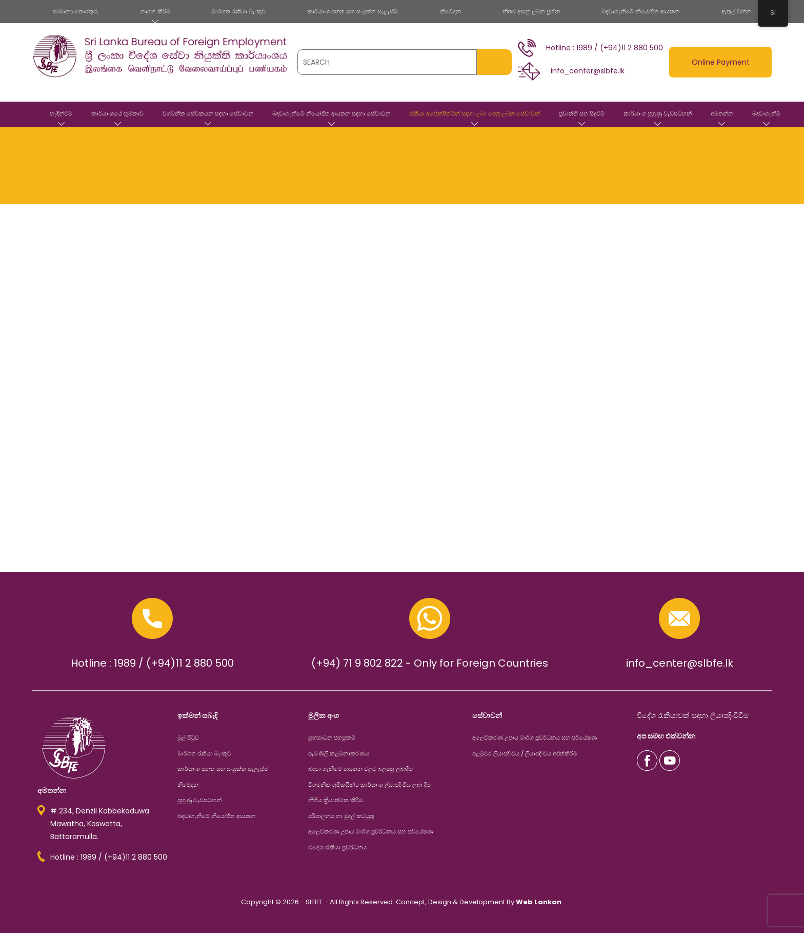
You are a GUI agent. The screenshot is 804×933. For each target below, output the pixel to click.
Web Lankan (538, 902)
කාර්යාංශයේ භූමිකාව (117, 113)
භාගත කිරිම (155, 11)
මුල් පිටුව (27, 114)
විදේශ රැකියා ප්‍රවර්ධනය (337, 847)
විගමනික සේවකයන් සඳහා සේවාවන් (208, 113)
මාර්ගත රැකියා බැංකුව (239, 11)
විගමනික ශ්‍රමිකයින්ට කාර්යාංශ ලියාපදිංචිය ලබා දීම (369, 785)
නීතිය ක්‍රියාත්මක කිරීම (335, 800)
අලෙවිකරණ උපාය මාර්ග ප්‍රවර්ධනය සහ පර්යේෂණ (370, 831)
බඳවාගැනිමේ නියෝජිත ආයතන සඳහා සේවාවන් (331, 113)
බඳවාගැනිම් (766, 113)
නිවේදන (450, 11)
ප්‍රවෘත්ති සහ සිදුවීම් (582, 113)
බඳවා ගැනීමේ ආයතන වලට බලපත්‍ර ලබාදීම (360, 769)
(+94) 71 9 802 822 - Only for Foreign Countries (429, 663)
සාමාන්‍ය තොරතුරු (75, 11)
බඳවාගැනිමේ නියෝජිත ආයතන (640, 11)
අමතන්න (722, 113)
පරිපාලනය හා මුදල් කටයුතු (341, 816)
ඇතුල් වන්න (736, 11)
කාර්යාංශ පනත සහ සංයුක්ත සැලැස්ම (352, 11)
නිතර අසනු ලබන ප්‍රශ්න (531, 11)
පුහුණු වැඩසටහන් (199, 800)
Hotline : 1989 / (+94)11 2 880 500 (152, 663)
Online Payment (721, 62)
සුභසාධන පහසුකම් (331, 737)
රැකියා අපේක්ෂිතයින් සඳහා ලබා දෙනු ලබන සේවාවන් (474, 113)
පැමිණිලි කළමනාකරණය (338, 753)
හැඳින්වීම (61, 113)
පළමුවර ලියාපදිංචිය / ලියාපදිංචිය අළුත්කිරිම (524, 753)
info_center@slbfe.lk (679, 663)
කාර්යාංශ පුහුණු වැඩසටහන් (658, 113)
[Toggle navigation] (39, 84)
